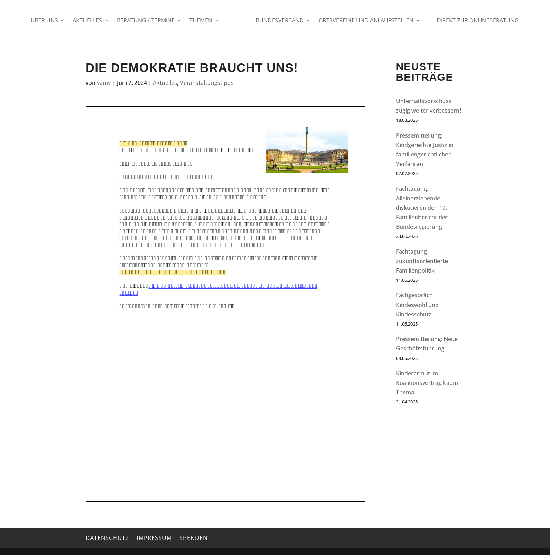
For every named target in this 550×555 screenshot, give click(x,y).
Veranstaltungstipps (207, 83)
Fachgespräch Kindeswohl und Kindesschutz (417, 304)
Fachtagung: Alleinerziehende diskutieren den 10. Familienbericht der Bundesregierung (422, 208)
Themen (200, 21)
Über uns (44, 21)
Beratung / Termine (146, 21)
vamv (104, 83)
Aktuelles (87, 21)
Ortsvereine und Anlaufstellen (366, 21)
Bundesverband (280, 21)
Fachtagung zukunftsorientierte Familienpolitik (422, 261)
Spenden (194, 538)
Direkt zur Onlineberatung (473, 21)
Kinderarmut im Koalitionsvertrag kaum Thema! (427, 382)
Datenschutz (107, 538)
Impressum (154, 538)
